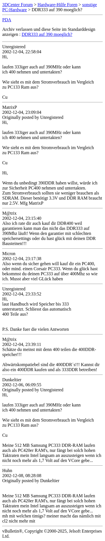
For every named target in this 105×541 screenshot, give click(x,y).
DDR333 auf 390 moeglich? (47, 34)
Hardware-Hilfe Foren (58, 4)
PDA (6, 19)
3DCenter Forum (17, 4)
